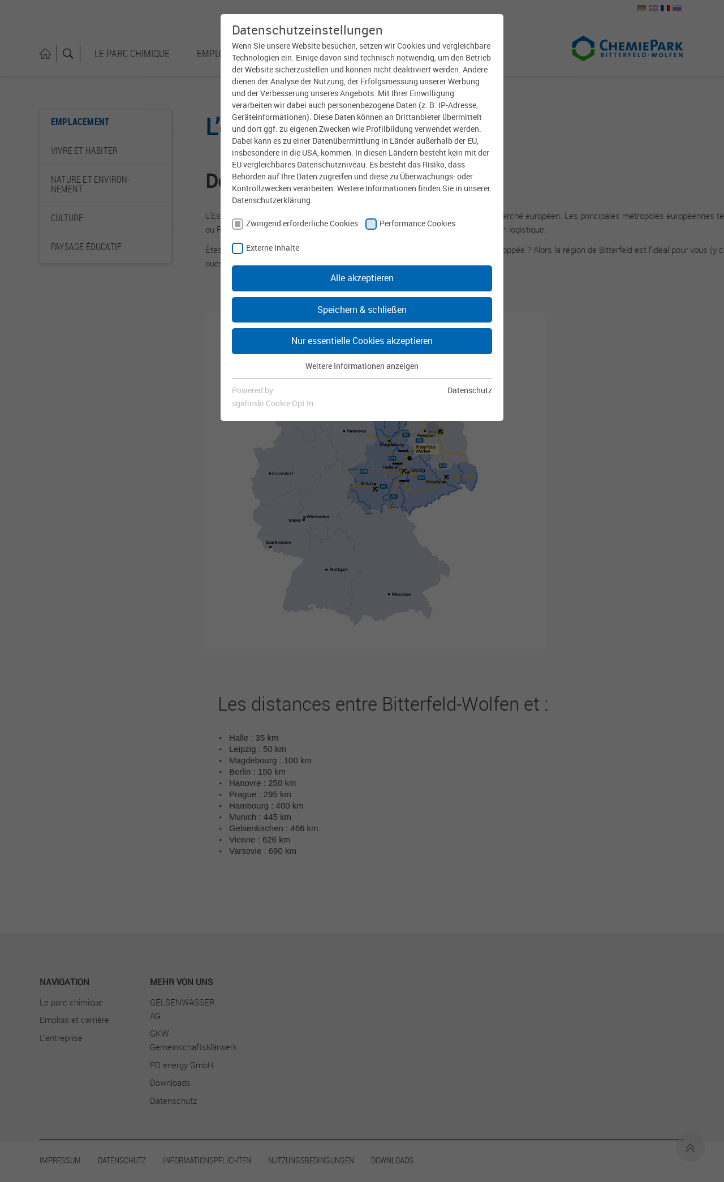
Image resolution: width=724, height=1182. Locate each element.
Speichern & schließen (362, 309)
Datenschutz (469, 390)
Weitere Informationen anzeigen (362, 365)
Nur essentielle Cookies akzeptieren (362, 340)
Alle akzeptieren (362, 278)
